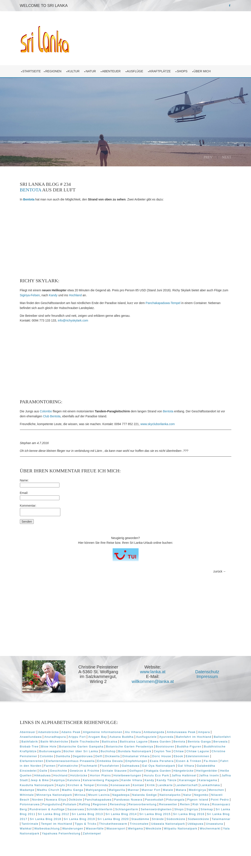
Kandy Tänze (167, 780)
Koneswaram (120, 785)
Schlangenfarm (126, 809)
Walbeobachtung (47, 828)
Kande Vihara (131, 780)
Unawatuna (214, 823)
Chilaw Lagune (197, 751)
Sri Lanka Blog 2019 (79, 819)
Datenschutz (207, 671)
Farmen (50, 765)
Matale (168, 789)
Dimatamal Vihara (136, 756)
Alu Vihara (133, 732)
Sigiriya (192, 809)
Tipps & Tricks (86, 823)
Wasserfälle (95, 828)
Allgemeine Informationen (103, 732)
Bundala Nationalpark (134, 751)
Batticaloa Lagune (134, 741)
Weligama (135, 828)
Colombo (46, 411)
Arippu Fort (77, 736)
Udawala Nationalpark (168, 823)
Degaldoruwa (83, 756)
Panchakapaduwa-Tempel (163, 303)
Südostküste (175, 819)
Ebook (178, 756)
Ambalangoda (154, 732)
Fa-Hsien (211, 761)
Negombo (201, 794)
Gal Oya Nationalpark (158, 765)
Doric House (161, 756)
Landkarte (165, 785)
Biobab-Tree (29, 746)
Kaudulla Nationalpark (37, 785)
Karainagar (187, 780)
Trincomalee (139, 823)
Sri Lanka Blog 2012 (53, 814)
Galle (43, 770)
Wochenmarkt (210, 828)
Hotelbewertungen (127, 775)
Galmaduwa (131, 765)
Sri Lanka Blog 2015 (155, 814)
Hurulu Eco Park (156, 775)
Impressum (207, 676)
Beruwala (220, 741)
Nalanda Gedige (144, 794)
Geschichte (58, 770)
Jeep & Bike (39, 780)
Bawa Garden (160, 741)
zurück (217, 571)
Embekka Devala (110, 761)
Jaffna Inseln (209, 775)
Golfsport (136, 770)
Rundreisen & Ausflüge (47, 809)
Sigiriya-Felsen (30, 295)
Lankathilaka (210, 785)
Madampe (27, 789)
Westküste (153, 828)
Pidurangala (175, 799)
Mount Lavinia (99, 794)
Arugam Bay (97, 736)
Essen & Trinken (188, 761)
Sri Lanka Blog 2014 (121, 814)
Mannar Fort (151, 789)
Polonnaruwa (30, 804)
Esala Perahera (162, 761)
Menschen (216, 789)
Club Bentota (52, 416)
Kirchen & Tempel (80, 785)
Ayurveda (166, 736)
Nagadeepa (121, 794)
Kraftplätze (161, 71)
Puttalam (70, 804)
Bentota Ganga (199, 741)
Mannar (133, 789)
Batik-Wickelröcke (54, 741)
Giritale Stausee (114, 770)
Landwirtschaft (186, 785)
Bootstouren (165, 746)
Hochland (75, 295)
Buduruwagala (50, 751)
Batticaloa (109, 741)
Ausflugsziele (146, 736)
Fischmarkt (88, 765)
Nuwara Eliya (56, 799)
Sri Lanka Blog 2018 (45, 819)
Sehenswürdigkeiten (156, 809)
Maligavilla (117, 789)
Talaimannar (221, 819)
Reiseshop (118, 804)
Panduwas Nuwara (128, 799)
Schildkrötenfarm (99, 809)
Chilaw (179, 751)
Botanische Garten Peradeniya (129, 746)
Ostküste (75, 799)
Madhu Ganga (72, 789)
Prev (208, 157)
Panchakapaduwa (98, 799)
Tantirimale (29, 823)
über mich (203, 71)
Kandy (53, 295)
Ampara (204, 732)
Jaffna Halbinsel (184, 775)
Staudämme (140, 819)
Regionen (54, 71)
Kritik (151, 785)
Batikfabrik (29, 741)
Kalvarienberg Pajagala (101, 780)
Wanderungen (72, 828)
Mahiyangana (96, 789)
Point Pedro (220, 799)
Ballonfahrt (222, 736)
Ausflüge (136, 71)
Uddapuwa (195, 823)
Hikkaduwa (42, 775)
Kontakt (138, 785)
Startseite (31, 71)
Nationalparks (170, 794)
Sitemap (206, 809)
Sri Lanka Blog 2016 (189, 814)
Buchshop (108, 751)
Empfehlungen (136, 761)
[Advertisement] (125, 240)
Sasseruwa (75, 809)
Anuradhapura (55, 736)
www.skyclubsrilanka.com (158, 424)
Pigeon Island (197, 799)
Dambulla (63, 756)
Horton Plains (100, 775)
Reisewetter (168, 804)
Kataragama (208, 780)
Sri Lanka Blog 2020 (113, 819)
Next (226, 157)
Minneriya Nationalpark (54, 794)
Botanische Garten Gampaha (81, 746)
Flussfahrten (109, 765)
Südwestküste (198, 819)
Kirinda (102, 785)
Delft (99, 756)
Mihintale (27, 794)
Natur (92, 71)
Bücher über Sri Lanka (81, 751)
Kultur (74, 71)
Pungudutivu (51, 804)
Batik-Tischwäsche (85, 741)
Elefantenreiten (31, 761)
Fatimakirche (68, 765)
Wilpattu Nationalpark (180, 828)
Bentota (30, 189)
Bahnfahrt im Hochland (193, 736)
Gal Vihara (186, 765)
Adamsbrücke (48, 732)
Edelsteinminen (197, 756)
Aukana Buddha (121, 736)
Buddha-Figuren (189, 746)
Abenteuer (112, 71)
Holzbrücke (79, 775)
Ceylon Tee (162, 751)
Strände (158, 819)
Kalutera (73, 780)
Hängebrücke (183, 770)
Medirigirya (197, 789)
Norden (37, 799)
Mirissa (80, 794)
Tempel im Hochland (56, 823)
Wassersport (116, 828)
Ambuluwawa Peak (181, 732)
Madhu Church (48, 789)
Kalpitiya (58, 780)
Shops (183, 71)
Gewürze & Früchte (84, 770)
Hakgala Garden (158, 770)
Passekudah (154, 799)
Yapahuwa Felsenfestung (61, 833)
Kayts (60, 785)
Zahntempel (92, 833)
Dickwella (112, 756)
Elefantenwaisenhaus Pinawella (70, 761)
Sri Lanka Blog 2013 (87, 814)
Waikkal (26, 828)
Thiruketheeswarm (113, 823)
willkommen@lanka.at (153, 681)
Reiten (185, 804)
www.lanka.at (153, 671)
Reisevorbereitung (142, 804)
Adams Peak (71, 732)
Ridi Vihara (200, 804)
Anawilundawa (31, 736)
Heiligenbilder (207, 770)
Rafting (84, 804)
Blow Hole (49, 746)
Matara (181, 789)
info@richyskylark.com (73, 320)
